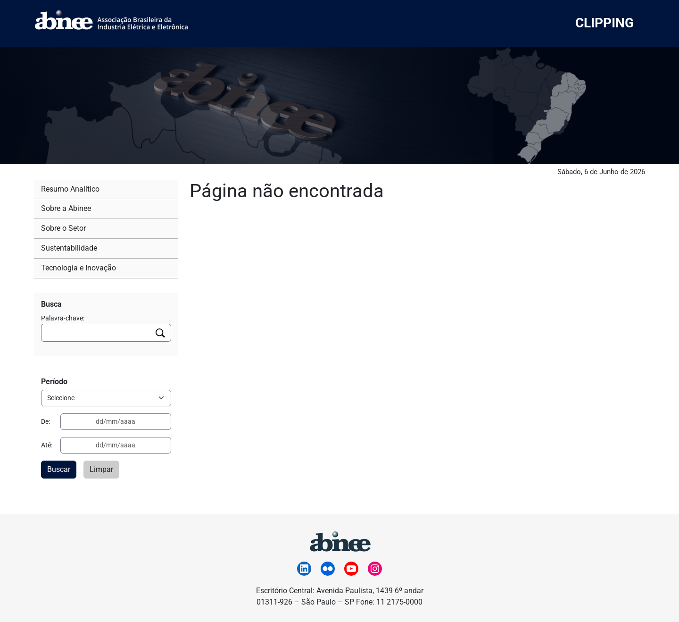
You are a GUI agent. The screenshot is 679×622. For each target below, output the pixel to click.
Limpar (101, 469)
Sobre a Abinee (66, 208)
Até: (46, 445)
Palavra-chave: (62, 318)
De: (45, 421)
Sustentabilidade (69, 248)
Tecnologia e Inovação (78, 267)
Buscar (58, 469)
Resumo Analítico (70, 189)
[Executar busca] (160, 333)
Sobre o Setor (63, 228)
